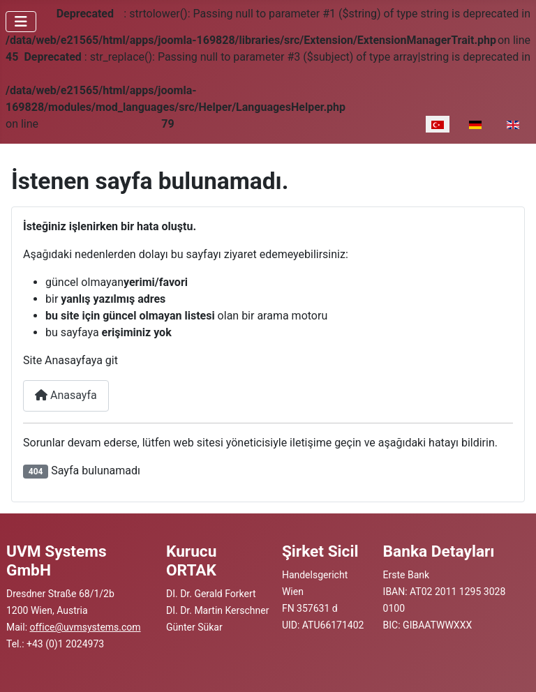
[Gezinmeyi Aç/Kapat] (21, 21)
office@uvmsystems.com (85, 627)
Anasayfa (66, 395)
